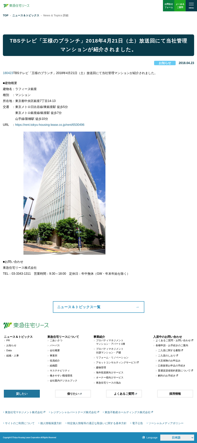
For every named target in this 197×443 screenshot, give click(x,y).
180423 (8, 73)
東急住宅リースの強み (108, 382)
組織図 (53, 365)
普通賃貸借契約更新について (174, 370)
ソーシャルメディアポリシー (166, 423)
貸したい (22, 393)
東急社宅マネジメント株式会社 (24, 412)
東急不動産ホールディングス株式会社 (127, 412)
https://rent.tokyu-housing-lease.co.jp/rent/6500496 (49, 124)
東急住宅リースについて (63, 336)
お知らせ (165, 63)
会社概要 (55, 350)
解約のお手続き (166, 375)
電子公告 (137, 423)
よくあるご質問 (125, 393)
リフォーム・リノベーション (112, 357)
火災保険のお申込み (169, 360)
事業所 (53, 355)
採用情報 (175, 393)
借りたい (74, 393)
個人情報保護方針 (51, 423)
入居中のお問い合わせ (167, 336)
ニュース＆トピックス (25, 15)
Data (9, 350)
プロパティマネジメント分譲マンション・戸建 (110, 350)
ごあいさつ (56, 340)
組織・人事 (12, 355)
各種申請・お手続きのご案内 (172, 345)
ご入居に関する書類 (169, 350)
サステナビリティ (60, 370)
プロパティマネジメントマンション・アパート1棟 (110, 342)
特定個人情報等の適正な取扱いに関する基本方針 (97, 423)
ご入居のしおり (166, 355)
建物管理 (101, 367)
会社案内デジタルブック (63, 380)
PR (8, 340)
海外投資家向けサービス (110, 372)
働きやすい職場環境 (61, 375)
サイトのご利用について (20, 423)
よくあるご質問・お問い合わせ (173, 340)
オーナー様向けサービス (110, 377)
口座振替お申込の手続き (171, 365)
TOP (5, 15)
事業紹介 (99, 336)
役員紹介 (55, 360)
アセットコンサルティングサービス (116, 362)
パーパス (55, 345)
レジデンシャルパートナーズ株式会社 (74, 412)
